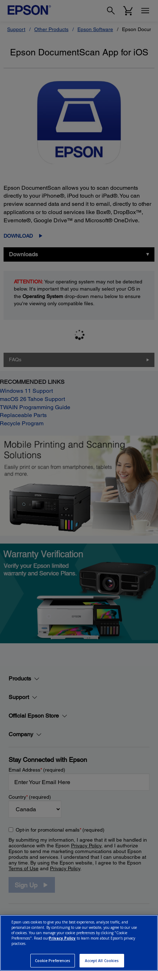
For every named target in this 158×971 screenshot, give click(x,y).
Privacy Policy (62, 938)
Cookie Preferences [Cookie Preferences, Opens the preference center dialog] (53, 960)
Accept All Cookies (102, 960)
